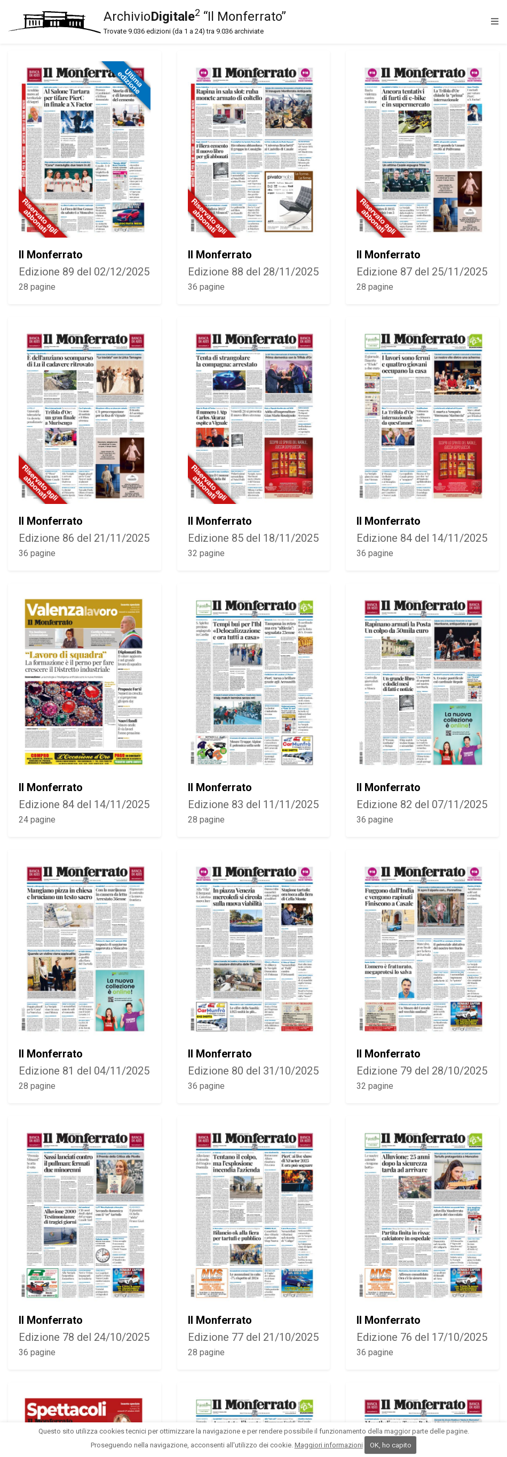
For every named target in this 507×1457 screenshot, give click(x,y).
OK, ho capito (390, 1445)
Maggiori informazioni (329, 1445)
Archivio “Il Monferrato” (247, 22)
